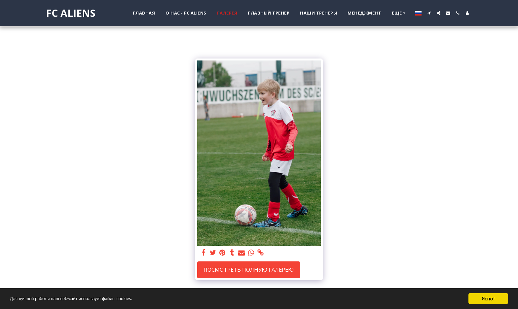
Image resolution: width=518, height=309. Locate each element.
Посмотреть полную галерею (249, 269)
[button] (429, 13)
